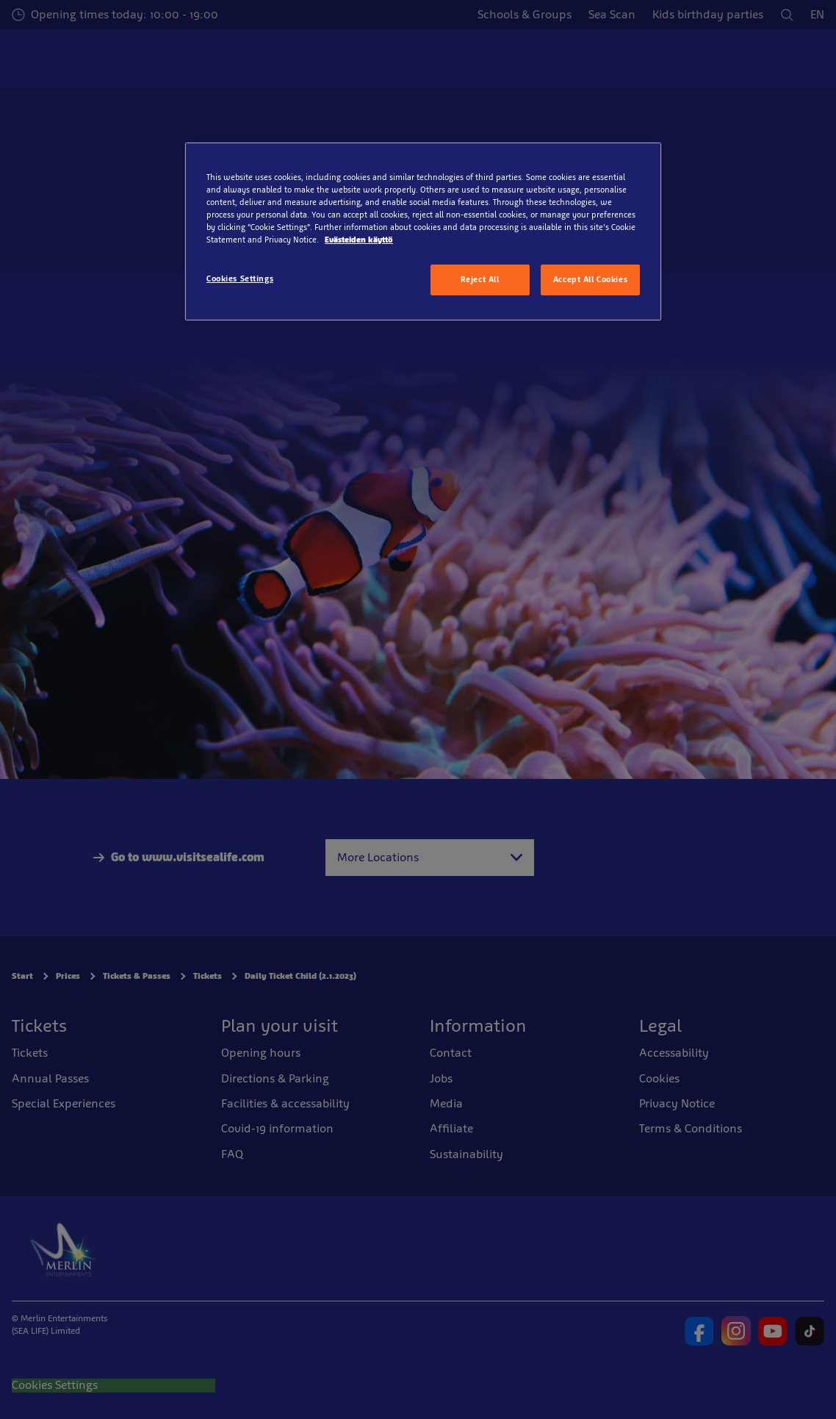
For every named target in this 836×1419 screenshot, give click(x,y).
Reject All (480, 279)
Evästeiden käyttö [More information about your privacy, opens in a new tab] (359, 239)
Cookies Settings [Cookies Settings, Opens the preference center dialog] (239, 278)
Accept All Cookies (590, 279)
